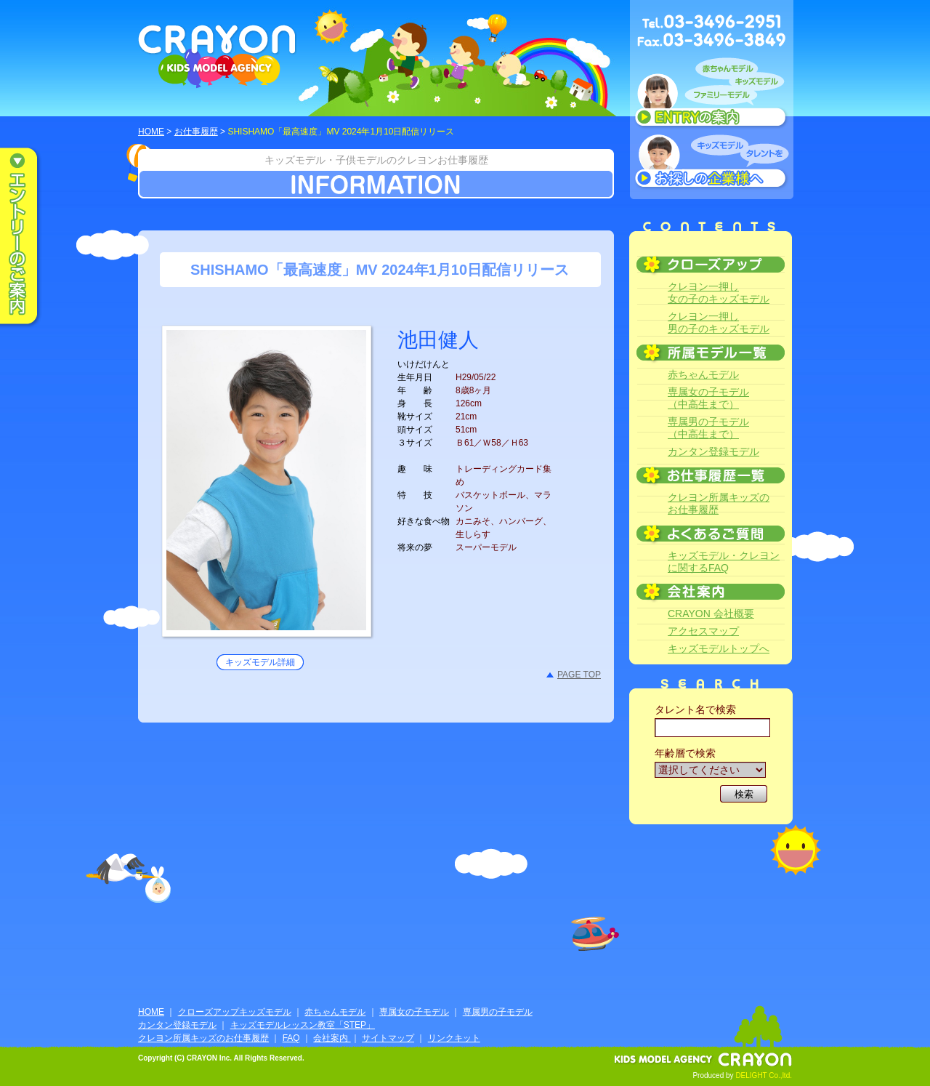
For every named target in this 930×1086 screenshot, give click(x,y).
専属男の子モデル (498, 1012)
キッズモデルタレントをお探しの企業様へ (711, 162)
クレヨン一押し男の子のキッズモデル (718, 322)
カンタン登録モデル (713, 451)
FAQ (291, 1038)
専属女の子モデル (414, 1012)
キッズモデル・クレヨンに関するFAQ (724, 562)
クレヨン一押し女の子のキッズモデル (718, 293)
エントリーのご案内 (29, 237)
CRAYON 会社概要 (711, 613)
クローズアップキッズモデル (234, 1012)
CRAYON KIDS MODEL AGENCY (217, 56)
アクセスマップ (703, 631)
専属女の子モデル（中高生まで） (708, 398)
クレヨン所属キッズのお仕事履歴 (718, 503)
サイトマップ (388, 1038)
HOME (151, 131)
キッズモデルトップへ (718, 648)
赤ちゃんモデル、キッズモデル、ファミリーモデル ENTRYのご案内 (711, 95)
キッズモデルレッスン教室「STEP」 (302, 1025)
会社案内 (331, 1038)
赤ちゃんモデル (703, 374)
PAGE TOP (579, 674)
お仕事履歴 (196, 131)
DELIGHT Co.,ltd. (763, 1075)
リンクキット (454, 1038)
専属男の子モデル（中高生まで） (708, 428)
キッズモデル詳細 (260, 662)
